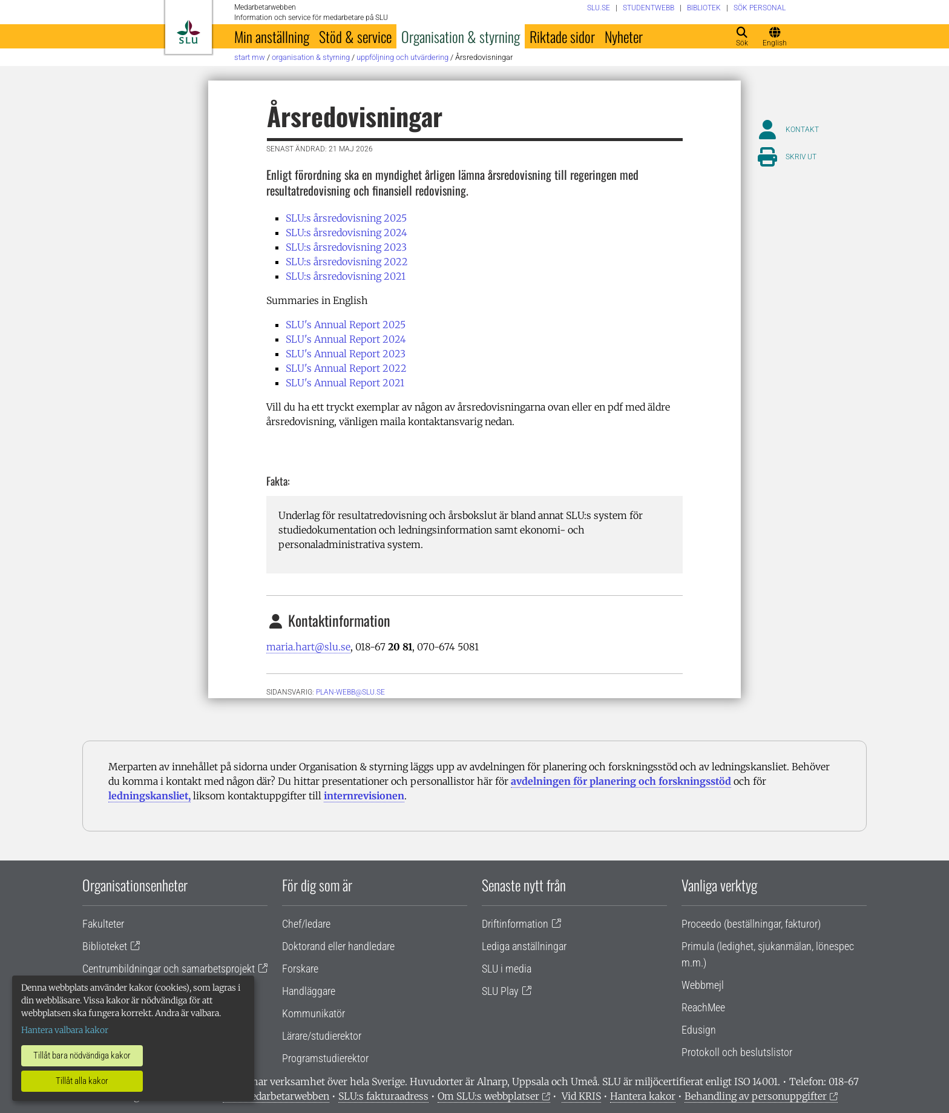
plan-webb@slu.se (350, 692)
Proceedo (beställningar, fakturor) (751, 923)
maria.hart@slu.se (308, 647)
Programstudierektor (325, 1058)
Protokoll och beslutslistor (736, 1052)
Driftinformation (515, 923)
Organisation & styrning (460, 36)
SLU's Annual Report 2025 (346, 325)
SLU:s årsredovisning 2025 (346, 218)
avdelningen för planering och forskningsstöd (621, 781)
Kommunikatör (313, 1013)
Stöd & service (355, 36)
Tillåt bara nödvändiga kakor (82, 1055)
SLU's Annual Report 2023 (346, 354)
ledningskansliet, (149, 796)
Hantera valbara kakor (64, 1030)
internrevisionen (364, 796)
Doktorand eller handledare (338, 946)
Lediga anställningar (524, 946)
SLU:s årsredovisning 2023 (346, 247)
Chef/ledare (306, 923)
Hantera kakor (642, 1096)
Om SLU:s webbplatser (488, 1096)
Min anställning (271, 36)
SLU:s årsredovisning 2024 (346, 232)
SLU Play (500, 991)
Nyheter (624, 36)
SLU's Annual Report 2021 (345, 383)
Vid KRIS (581, 1096)
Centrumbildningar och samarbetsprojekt (168, 968)
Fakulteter (103, 923)
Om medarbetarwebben (276, 1096)
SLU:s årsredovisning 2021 (346, 276)
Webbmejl (702, 985)
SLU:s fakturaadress (383, 1096)
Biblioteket (104, 946)
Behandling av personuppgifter (756, 1096)
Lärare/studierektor (321, 1035)
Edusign (698, 1029)
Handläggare (308, 991)
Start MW (249, 57)
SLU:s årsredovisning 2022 (347, 262)
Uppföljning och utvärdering (402, 57)
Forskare (300, 968)
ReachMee (703, 1007)
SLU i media (506, 968)
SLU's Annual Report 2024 (346, 339)
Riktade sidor (562, 36)
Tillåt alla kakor (82, 1080)
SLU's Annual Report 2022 (346, 368)
